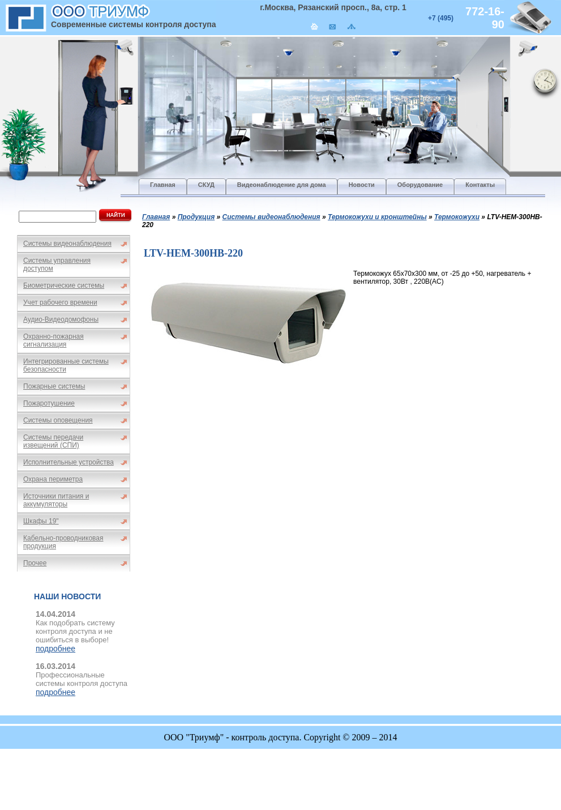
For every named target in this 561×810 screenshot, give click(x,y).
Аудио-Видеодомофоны (61, 319)
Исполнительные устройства (68, 462)
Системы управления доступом (57, 264)
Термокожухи (456, 217)
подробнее (55, 648)
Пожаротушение (49, 403)
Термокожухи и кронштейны (377, 217)
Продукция (196, 217)
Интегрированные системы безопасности (66, 365)
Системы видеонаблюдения (67, 244)
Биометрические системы (63, 285)
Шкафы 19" (41, 521)
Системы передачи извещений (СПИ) (53, 441)
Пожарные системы (54, 386)
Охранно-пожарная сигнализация (53, 340)
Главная (156, 217)
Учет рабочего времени (60, 302)
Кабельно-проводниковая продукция (63, 542)
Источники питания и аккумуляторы (56, 500)
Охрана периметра (53, 479)
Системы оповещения (58, 420)
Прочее (34, 563)
